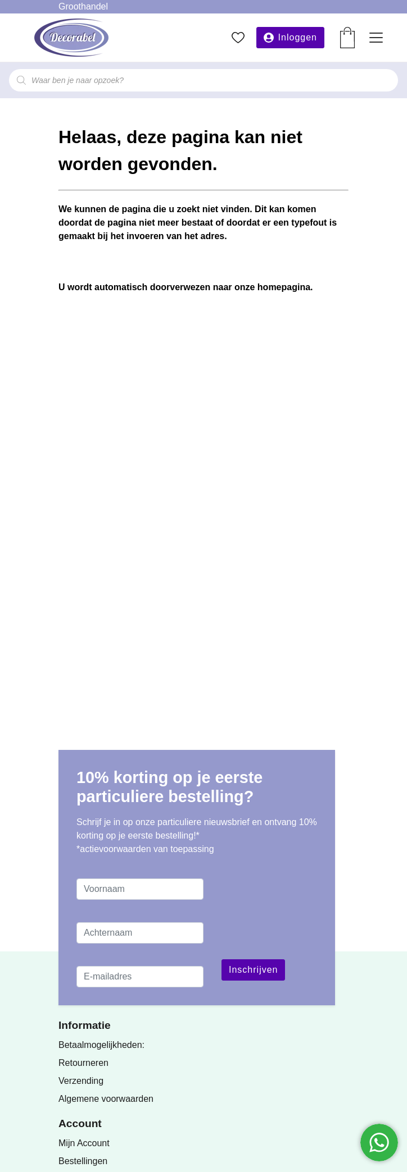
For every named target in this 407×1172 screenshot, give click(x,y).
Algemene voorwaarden (105, 1099)
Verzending (80, 1081)
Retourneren (83, 1063)
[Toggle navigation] (376, 37)
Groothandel (83, 6)
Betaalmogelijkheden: (101, 1045)
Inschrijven (253, 969)
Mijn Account (84, 1143)
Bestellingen (82, 1161)
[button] (290, 37)
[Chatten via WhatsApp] (379, 1142)
